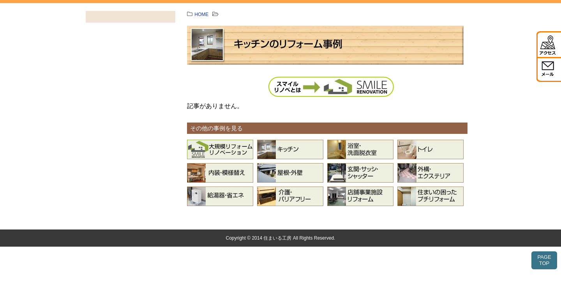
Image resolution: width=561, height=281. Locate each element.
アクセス (548, 44)
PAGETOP (544, 260)
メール (548, 69)
